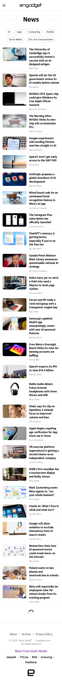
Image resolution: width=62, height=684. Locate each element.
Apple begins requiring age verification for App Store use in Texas (43, 432)
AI (9, 32)
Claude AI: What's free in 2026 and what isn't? (44, 508)
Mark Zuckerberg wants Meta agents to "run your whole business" (43, 491)
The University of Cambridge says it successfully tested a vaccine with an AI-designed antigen (41, 57)
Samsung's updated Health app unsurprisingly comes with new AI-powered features (42, 326)
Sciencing (46, 657)
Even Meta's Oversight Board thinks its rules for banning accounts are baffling (44, 350)
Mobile (50, 32)
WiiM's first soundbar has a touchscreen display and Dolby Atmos (44, 473)
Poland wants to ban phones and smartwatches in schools (44, 572)
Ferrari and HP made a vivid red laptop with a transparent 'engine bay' (43, 304)
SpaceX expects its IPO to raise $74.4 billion (43, 368)
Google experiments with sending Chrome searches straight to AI (42, 142)
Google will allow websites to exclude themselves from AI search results (41, 529)
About (13, 634)
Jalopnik (11, 657)
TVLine (24, 657)
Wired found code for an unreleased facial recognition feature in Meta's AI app (43, 198)
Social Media (15, 39)
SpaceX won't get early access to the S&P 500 (43, 159)
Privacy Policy (44, 634)
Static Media (25, 640)
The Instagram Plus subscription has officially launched (40, 219)
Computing (34, 32)
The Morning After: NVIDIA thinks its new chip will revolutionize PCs (42, 121)
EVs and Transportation (41, 39)
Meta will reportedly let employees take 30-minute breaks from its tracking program (43, 592)
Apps (19, 32)
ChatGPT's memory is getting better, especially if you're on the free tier (42, 239)
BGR (34, 657)
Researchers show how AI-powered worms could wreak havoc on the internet (42, 551)
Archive (26, 634)
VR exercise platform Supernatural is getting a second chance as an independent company (44, 452)
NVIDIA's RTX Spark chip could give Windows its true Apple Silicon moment (43, 99)
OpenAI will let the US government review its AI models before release (44, 79)
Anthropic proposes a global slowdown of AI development (42, 178)
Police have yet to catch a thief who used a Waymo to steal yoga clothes (43, 283)
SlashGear (31, 662)
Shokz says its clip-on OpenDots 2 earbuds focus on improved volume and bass (42, 412)
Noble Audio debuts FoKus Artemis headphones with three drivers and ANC (43, 390)
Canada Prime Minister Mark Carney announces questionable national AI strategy (43, 261)
